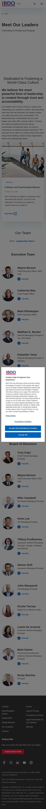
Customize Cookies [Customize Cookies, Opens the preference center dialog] (23, 422)
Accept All (23, 435)
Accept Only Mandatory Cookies (23, 428)
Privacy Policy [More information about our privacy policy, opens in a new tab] (10, 416)
